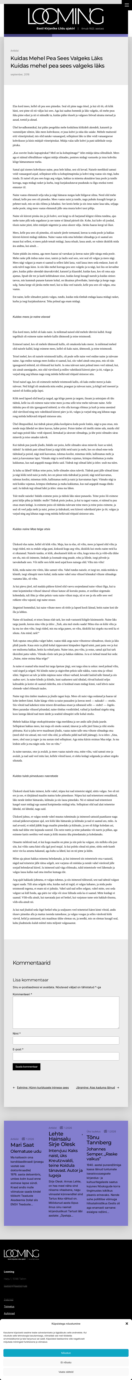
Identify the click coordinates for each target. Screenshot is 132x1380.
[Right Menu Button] (127, 5)
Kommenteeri (22, 994)
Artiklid (14, 50)
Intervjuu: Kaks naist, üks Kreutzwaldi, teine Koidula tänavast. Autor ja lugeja (65, 1163)
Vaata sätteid (66, 1371)
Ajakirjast (8, 1299)
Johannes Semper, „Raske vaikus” (102, 1154)
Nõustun (66, 1352)
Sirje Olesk (62, 1144)
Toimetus (9, 1306)
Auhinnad (9, 1313)
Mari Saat (22, 1145)
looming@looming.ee (15, 1285)
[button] (127, 1323)
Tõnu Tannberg (99, 1140)
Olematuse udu (25, 1151)
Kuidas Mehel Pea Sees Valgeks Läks (56, 58)
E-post (18, 1049)
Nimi (17, 1033)
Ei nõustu (66, 1362)
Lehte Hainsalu (60, 1136)
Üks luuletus (94, 1131)
